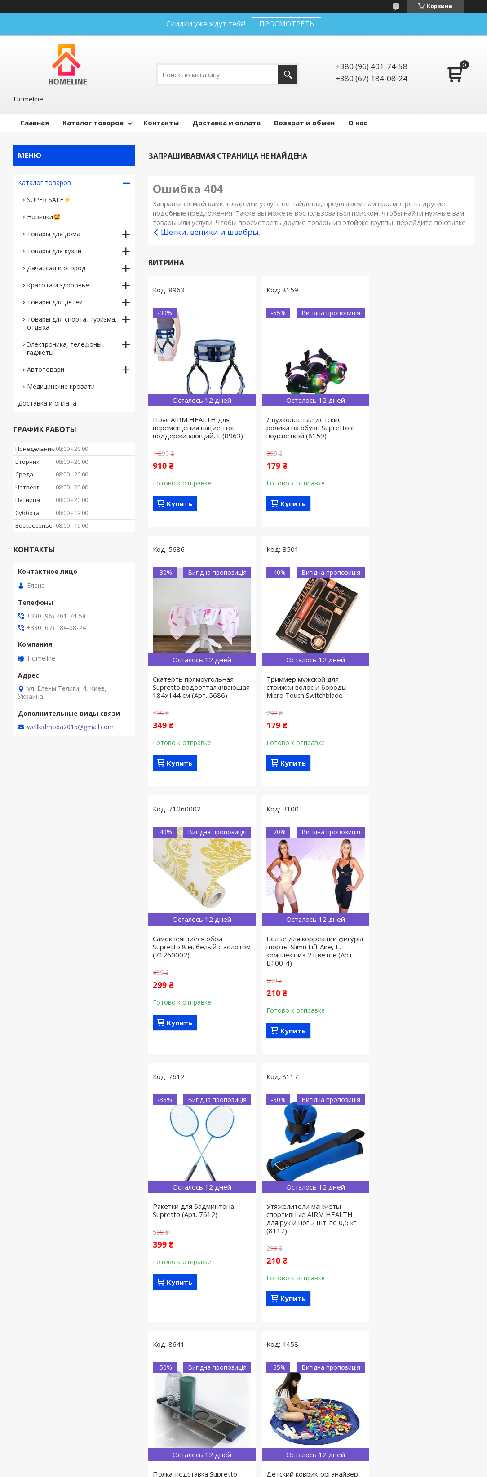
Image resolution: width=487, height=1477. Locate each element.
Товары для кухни (54, 251)
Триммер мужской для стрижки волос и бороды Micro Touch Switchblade (193, 695)
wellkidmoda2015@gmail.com (70, 727)
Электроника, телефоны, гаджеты (65, 348)
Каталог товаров (93, 122)
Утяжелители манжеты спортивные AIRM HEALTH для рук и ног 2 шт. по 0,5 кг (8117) (308, 967)
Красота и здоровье (58, 285)
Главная (34, 122)
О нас (357, 122)
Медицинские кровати (61, 386)
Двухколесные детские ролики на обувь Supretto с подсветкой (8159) (307, 427)
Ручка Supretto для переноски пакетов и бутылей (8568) (408, 1230)
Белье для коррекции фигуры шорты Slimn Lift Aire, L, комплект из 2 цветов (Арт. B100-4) (421, 699)
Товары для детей (55, 302)
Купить (179, 503)
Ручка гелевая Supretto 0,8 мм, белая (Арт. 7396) (306, 1226)
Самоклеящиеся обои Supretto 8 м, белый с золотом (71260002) (298, 695)
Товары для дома (53, 233)
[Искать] (287, 74)
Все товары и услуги (308, 1346)
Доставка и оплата (226, 122)
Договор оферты (44, 1417)
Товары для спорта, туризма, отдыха (72, 323)
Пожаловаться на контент (212, 1468)
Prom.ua (284, 1452)
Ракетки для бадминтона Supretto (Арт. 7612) (193, 959)
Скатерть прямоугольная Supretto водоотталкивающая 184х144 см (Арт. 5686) (414, 431)
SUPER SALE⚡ (49, 199)
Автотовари (45, 369)
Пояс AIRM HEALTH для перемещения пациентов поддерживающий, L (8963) (198, 427)
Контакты (161, 122)
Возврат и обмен (304, 122)
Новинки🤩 (44, 216)
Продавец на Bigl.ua (243, 1460)
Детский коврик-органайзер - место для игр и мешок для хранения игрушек (199, 1230)
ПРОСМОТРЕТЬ (286, 24)
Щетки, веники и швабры (210, 232)
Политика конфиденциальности (296, 1468)
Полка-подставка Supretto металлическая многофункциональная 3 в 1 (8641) (419, 967)
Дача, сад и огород (56, 268)
